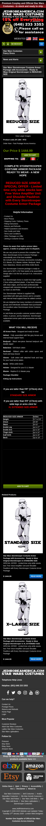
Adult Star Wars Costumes (12, 727)
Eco (12, 789)
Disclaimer (20, 789)
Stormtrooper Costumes (23, 804)
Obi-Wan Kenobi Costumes (31, 796)
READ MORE (36, 576)
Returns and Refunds (10, 709)
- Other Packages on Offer (13, 236)
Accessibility (36, 786)
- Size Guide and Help (11, 231)
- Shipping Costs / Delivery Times (15, 221)
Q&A (17, 786)
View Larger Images (23, 136)
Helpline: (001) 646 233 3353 (15, 686)
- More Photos (8, 219)
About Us (32, 789)
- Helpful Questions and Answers (15, 229)
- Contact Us (8, 216)
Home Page (6, 712)
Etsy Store (6, 744)
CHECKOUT (16, 44)
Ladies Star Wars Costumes (12, 729)
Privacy (25, 786)
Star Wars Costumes (12, 794)
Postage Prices (7, 707)
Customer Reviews (9, 724)
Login (4, 714)
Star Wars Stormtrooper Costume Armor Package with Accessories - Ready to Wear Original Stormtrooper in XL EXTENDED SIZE (21, 641)
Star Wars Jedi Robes (11, 799)
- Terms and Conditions (12, 234)
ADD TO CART (30, 155)
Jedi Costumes (28, 794)
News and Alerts (10, 59)
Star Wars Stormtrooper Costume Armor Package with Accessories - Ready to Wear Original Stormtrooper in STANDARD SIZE (20, 558)
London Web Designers (34, 814)
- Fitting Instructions (10, 224)
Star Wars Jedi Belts (29, 799)
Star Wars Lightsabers (10, 732)
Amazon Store (7, 749)
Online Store (7, 786)
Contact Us (6, 704)
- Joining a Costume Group (13, 239)
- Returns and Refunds (11, 226)
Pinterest (5, 741)
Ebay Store (6, 746)
